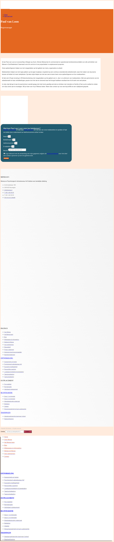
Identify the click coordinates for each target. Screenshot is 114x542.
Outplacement (7, 498)
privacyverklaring (52, 153)
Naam (5, 136)
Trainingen (5, 413)
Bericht (5, 150)
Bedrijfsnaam (7, 140)
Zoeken (3, 431)
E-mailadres (7, 146)
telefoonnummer (8, 143)
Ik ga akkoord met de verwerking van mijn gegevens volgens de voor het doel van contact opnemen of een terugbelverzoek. (35, 154)
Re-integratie (6, 393)
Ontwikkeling (7, 358)
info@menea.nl (28, 130)
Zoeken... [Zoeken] (27, 431)
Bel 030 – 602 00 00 (9, 130)
